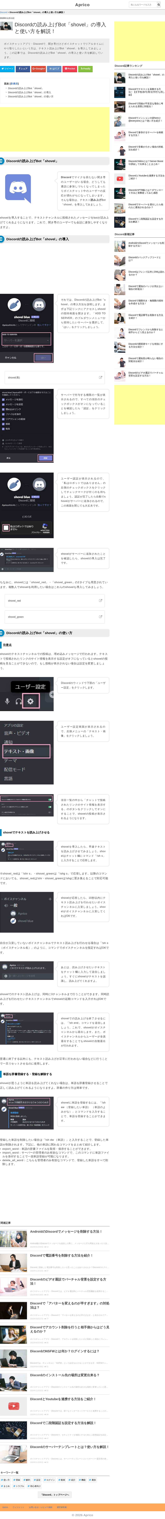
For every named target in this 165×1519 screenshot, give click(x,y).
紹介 (72, 1480)
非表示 (14, 83)
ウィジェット (18, 1507)
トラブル (18, 1486)
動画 (61, 1480)
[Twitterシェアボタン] (7, 69)
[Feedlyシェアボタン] (85, 69)
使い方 (5, 1480)
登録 (16, 1480)
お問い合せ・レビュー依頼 (40, 1507)
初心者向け (34, 1486)
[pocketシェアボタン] (70, 69)
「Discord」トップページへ (54, 1494)
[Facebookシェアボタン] (23, 69)
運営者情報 (62, 1507)
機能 (82, 1480)
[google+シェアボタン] (38, 69)
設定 (37, 1480)
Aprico (82, 4)
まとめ (5, 1486)
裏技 (92, 1480)
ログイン (49, 1480)
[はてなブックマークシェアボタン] (54, 69)
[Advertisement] (54, 129)
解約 (26, 1480)
